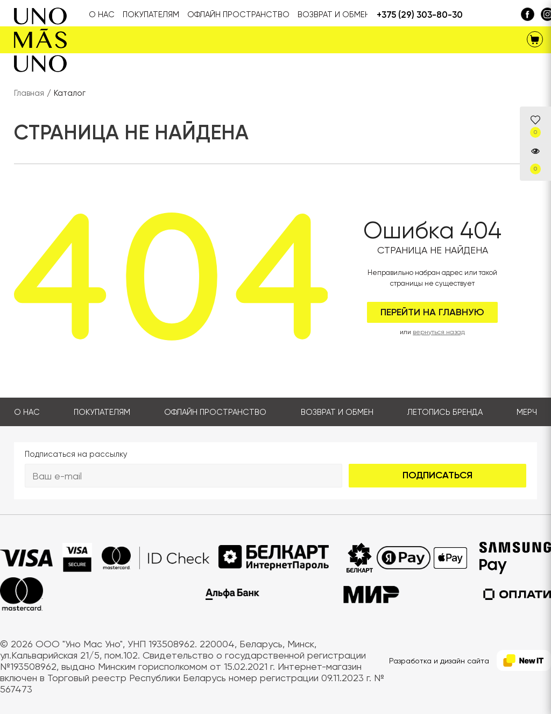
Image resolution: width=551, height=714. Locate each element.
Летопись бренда (445, 412)
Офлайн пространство (215, 412)
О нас (27, 412)
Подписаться (437, 475)
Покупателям (102, 412)
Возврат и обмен (337, 412)
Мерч (527, 412)
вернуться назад (439, 332)
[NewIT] (524, 660)
